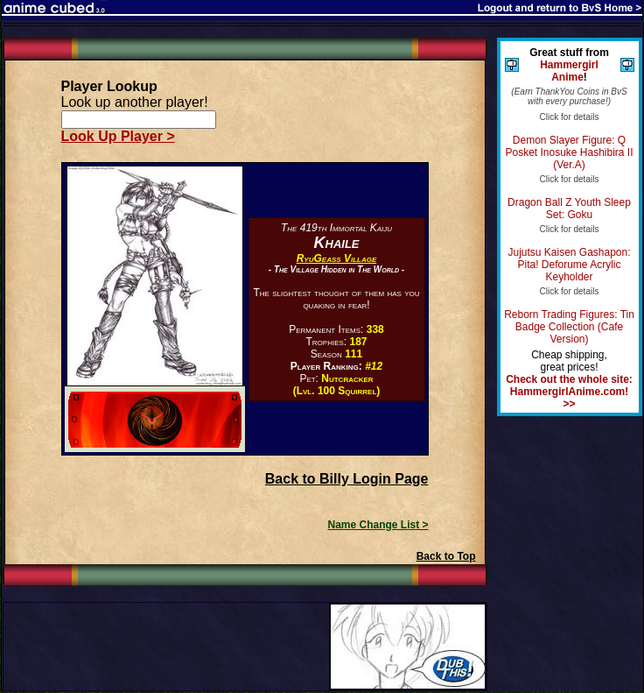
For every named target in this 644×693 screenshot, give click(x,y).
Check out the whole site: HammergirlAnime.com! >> (569, 391)
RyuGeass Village (337, 258)
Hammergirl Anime (569, 71)
